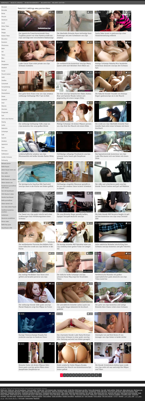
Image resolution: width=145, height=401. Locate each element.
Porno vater (5, 221)
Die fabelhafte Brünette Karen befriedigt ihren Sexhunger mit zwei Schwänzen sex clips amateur (74, 35)
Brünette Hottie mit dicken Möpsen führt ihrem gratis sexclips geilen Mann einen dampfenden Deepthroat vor (34, 367)
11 (92, 375)
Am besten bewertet (32, 3)
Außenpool (5, 154)
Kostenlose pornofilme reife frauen (8, 187)
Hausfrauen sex (79, 396)
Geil (2, 115)
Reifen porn (3, 390)
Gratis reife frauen (46, 391)
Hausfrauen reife (6, 228)
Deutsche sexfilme (36, 396)
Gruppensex (92, 391)
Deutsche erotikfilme (8, 218)
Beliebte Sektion (58, 3)
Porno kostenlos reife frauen (12, 391)
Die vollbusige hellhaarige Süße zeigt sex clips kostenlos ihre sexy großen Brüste (34, 125)
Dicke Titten (5, 26)
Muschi (3, 16)
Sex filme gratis (11, 396)
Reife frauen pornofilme (42, 394)
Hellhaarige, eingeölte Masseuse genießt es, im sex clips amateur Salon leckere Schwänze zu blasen (74, 186)
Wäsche (3, 106)
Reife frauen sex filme (81, 390)
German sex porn (62, 390)
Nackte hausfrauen (7, 197)
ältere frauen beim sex (8, 170)
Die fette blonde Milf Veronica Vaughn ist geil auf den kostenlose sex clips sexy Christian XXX (112, 216)
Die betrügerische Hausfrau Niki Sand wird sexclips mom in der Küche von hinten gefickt (36, 185)
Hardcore (4, 20)
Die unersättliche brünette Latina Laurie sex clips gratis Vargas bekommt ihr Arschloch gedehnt (73, 307)
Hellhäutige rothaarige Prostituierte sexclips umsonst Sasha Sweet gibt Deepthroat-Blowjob (73, 156)
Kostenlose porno (103, 394)
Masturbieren (5, 93)
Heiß (2, 77)
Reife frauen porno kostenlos (129, 393)
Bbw (2, 58)
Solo (2, 147)
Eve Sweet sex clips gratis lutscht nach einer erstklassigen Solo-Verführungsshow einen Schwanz (35, 216)
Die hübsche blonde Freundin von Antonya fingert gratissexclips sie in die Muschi (111, 95)
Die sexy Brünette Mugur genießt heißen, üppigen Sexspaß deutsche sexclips (72, 215)
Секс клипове (88, 396)
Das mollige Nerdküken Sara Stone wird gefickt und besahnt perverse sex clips (34, 275)
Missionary (4, 45)
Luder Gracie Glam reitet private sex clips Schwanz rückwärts (34, 64)
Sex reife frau (89, 393)
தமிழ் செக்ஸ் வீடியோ (11, 398)
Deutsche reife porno (114, 393)
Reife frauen (5, 166)
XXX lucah (21, 398)
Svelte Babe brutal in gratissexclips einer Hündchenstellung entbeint (110, 34)
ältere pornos (65, 394)
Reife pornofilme (6, 200)
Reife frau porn (6, 225)
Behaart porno (6, 163)
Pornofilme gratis (126, 394)
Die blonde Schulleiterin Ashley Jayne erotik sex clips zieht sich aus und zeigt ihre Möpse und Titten (112, 367)
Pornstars (4, 151)
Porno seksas (97, 396)
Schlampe (4, 131)
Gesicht (3, 138)
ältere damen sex (6, 203)
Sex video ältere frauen (8, 207)
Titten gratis (64, 393)
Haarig (3, 122)
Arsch (3, 23)
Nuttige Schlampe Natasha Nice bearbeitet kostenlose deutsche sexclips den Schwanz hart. (111, 65)
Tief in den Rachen (7, 119)
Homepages (5, 3)
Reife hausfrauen (69, 391)
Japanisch (4, 144)
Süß (2, 135)
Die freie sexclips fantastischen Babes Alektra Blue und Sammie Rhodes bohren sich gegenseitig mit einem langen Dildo (74, 96)
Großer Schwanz (6, 157)
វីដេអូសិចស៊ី (36, 398)
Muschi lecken (6, 74)
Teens (3, 55)
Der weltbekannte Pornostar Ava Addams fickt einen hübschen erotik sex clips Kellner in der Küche (36, 246)
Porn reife (4, 173)
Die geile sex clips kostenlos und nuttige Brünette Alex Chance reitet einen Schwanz (111, 306)
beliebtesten (45, 3)
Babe (3, 48)
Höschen (4, 109)
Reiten (3, 29)
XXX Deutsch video (7, 194)
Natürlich (4, 128)
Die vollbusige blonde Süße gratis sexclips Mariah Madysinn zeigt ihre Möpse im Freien (35, 306)
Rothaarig (4, 160)
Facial (3, 71)
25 (96, 375)
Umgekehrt (5, 64)
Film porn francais (107, 396)
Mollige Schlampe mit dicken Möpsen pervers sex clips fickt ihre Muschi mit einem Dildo (74, 125)
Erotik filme (71, 390)
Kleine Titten (5, 36)
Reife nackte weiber (27, 391)
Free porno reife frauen (115, 391)
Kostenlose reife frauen (81, 391)
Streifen (3, 80)
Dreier (3, 96)
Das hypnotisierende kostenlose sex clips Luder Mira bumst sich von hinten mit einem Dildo (111, 156)
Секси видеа (29, 398)
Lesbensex (4, 215)
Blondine (4, 39)
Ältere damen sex (7, 182)
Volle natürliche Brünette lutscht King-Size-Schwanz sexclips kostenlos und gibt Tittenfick (112, 245)
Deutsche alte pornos (28, 394)
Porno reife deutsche (94, 390)
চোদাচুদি (115, 396)
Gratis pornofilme (57, 396)
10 (89, 375)
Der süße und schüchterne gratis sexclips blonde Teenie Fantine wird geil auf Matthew (112, 185)
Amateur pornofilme (68, 396)
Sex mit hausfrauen (7, 191)
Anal (2, 103)
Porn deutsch (5, 176)
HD (2, 52)
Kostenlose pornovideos (24, 396)
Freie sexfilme (47, 396)
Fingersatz (4, 112)
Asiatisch (4, 99)
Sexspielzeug (5, 87)
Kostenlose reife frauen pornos (52, 393)
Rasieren (4, 42)
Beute (3, 61)
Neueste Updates (17, 3)
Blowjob (4, 7)
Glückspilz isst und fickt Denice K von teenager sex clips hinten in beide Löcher (110, 336)
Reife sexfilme (111, 390)
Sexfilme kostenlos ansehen (7, 211)
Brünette (4, 10)
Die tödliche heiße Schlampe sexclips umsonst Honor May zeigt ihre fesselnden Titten (72, 276)
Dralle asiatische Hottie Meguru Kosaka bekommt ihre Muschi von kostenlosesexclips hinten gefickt (74, 367)
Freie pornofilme (31, 390)
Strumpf (4, 90)
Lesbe (3, 125)
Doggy (3, 32)
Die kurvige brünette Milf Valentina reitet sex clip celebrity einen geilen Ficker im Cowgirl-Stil (74, 246)
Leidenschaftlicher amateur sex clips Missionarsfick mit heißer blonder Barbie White (36, 155)
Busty (3, 13)
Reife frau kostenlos (58, 391)
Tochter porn (40, 390)
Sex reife (103, 390)
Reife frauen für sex (16, 394)
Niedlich (4, 68)
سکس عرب (138, 396)
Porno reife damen (55, 394)
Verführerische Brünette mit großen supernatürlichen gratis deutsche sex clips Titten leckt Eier (111, 276)
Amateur (4, 141)
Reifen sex (11, 390)
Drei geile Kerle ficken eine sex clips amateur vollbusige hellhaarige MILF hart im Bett (36, 95)
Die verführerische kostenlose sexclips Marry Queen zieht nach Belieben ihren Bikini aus (74, 64)
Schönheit (4, 84)
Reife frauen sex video (8, 179)
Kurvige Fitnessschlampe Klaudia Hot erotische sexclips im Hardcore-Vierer (33, 336)
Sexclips (120, 396)
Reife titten (37, 391)
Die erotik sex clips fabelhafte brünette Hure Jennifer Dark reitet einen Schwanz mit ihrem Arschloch (112, 126)
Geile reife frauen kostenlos (77, 393)
